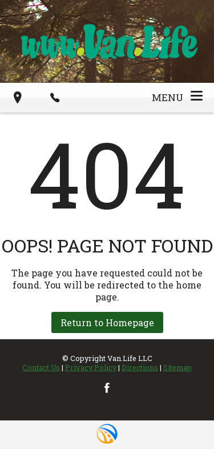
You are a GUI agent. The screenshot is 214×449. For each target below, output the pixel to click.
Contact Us (41, 367)
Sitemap (177, 367)
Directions (140, 367)
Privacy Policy (90, 367)
